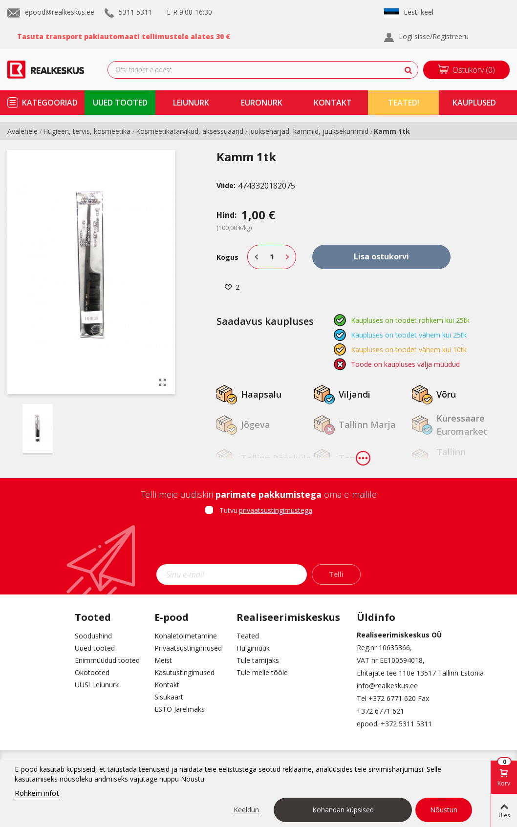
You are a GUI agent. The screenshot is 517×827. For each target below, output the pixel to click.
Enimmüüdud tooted (107, 660)
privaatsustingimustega (275, 510)
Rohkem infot (37, 793)
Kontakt (166, 684)
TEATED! (403, 102)
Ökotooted (92, 672)
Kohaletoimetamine (185, 635)
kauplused (474, 102)
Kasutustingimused (184, 672)
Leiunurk (191, 102)
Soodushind (93, 635)
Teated (248, 635)
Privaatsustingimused (188, 648)
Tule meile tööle (262, 672)
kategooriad (50, 102)
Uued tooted (95, 648)
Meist (163, 660)
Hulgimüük (253, 648)
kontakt (333, 102)
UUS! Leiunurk (97, 684)
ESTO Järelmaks (179, 709)
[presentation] (258, 543)
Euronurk (261, 102)
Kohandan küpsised (343, 809)
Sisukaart (168, 696)
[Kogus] (271, 257)
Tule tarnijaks (258, 660)
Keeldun (246, 809)
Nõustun (443, 809)
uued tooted (120, 102)
